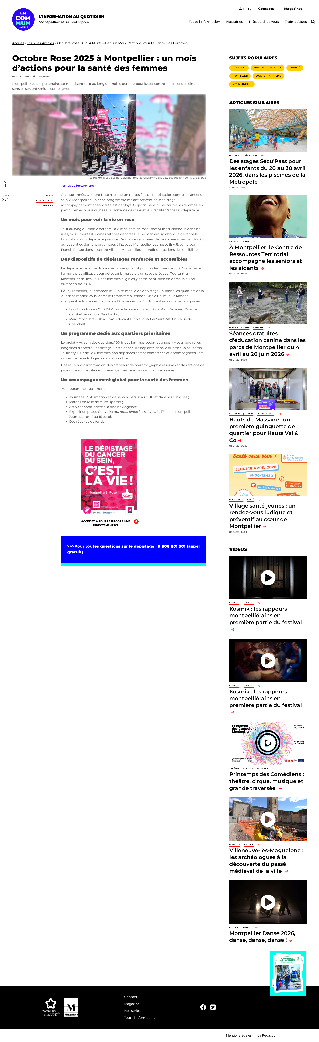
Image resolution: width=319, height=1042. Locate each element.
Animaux (258, 327)
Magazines (293, 9)
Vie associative (265, 413)
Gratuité (295, 68)
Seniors (233, 241)
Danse (246, 927)
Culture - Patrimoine (268, 76)
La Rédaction (267, 1035)
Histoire (249, 844)
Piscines (234, 155)
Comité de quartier (241, 413)
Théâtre (234, 768)
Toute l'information (204, 22)
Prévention (250, 155)
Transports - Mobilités (267, 68)
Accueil (18, 43)
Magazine (132, 1004)
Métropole (239, 68)
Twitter (5, 198)
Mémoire (234, 844)
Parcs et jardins (239, 327)
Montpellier (45, 205)
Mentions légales (238, 1035)
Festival (234, 927)
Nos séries (234, 22)
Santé (49, 195)
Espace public (44, 200)
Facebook (5, 184)
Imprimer (44, 76)
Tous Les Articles (40, 43)
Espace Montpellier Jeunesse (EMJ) (149, 244)
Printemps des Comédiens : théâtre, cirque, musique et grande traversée (266, 781)
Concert (249, 603)
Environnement (241, 84)
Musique (234, 603)
